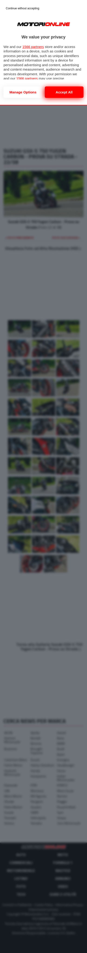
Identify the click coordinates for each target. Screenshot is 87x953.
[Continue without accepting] (22, 9)
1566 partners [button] (33, 47)
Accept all (64, 92)
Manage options (22, 92)
